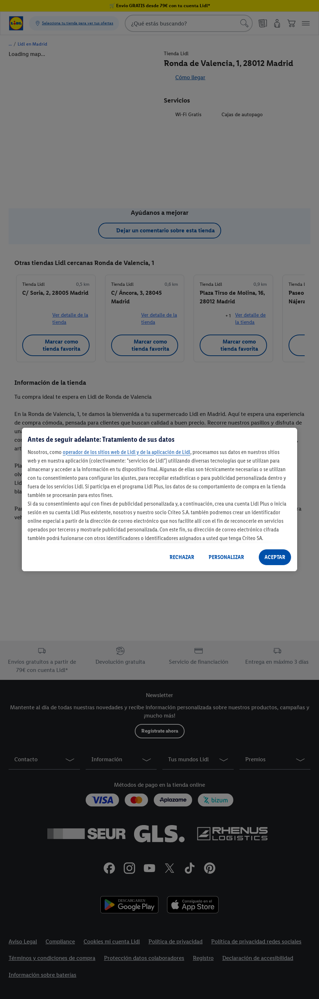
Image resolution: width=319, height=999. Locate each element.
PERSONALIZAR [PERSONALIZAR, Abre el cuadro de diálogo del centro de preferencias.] (226, 557)
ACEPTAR (275, 557)
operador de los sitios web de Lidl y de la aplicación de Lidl (126, 452)
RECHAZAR (182, 557)
